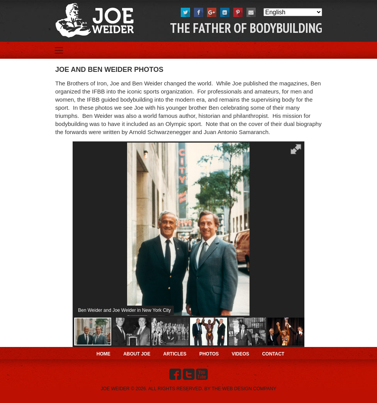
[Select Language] (292, 12)
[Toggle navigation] (58, 50)
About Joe (136, 354)
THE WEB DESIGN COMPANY (244, 388)
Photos (209, 354)
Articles (175, 354)
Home (103, 354)
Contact (273, 354)
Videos (240, 354)
